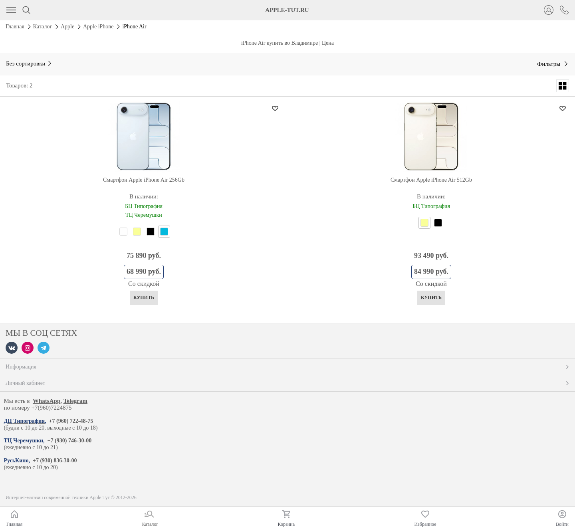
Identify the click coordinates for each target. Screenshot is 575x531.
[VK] (12, 348)
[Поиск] (26, 10)
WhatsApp (46, 401)
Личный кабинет (287, 383)
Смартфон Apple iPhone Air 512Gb (431, 180)
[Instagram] (28, 348)
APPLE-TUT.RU (287, 10)
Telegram (75, 401)
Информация (287, 367)
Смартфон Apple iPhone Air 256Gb (143, 180)
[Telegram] (44, 348)
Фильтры (549, 64)
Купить (143, 297)
